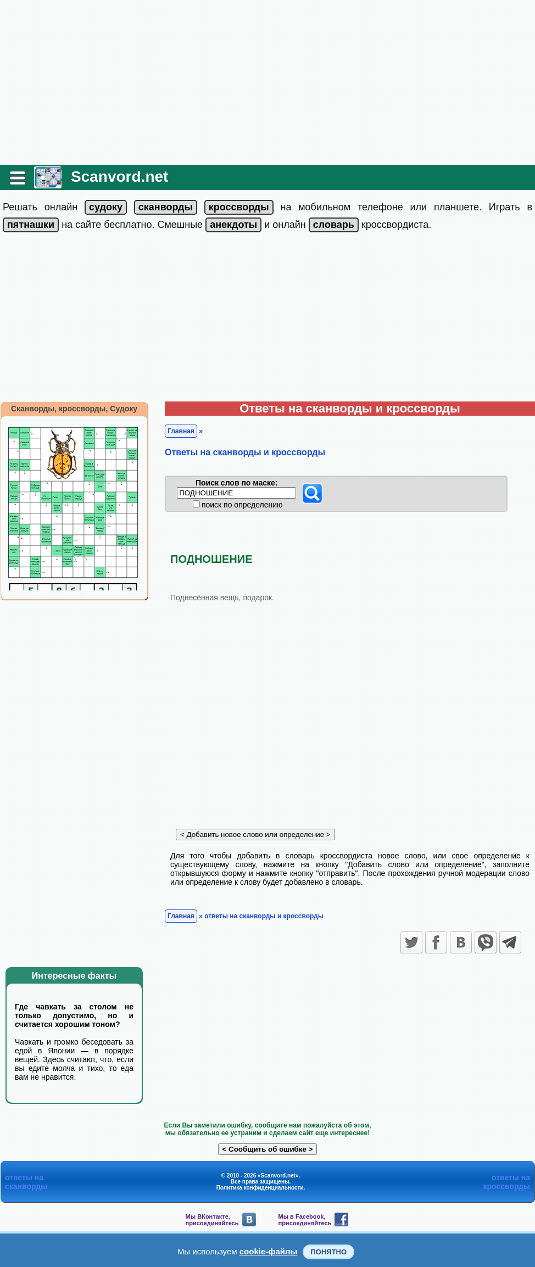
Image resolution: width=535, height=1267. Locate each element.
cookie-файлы (268, 1251)
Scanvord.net (119, 176)
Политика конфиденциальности (260, 1188)
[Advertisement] (267, 82)
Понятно (328, 1252)
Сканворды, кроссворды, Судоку (74, 408)
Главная (181, 431)
